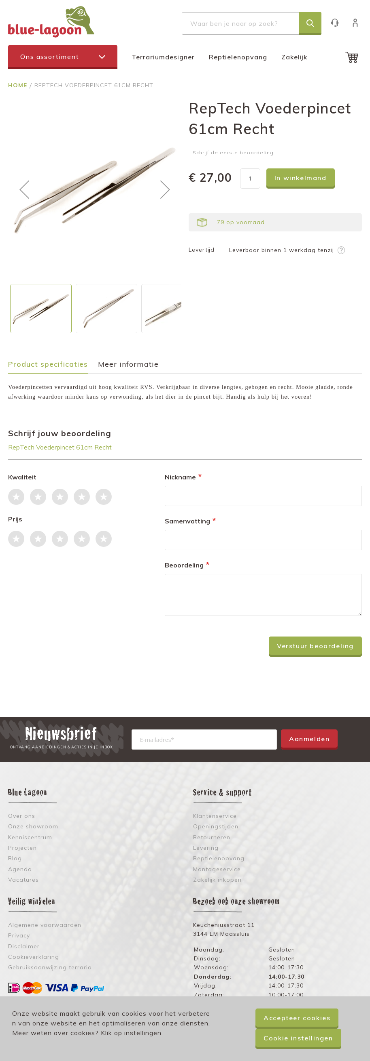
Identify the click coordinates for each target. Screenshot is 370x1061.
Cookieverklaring (33, 956)
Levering (206, 847)
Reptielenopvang (238, 57)
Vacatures (23, 879)
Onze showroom (33, 826)
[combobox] (251, 23)
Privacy (19, 935)
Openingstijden (215, 826)
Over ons (21, 815)
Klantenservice (339, 22)
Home (18, 85)
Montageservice (217, 869)
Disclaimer (24, 946)
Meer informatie (128, 364)
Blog (15, 858)
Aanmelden (309, 739)
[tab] (52, 367)
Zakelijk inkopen (217, 879)
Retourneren (211, 837)
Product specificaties (48, 364)
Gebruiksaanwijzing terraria (50, 967)
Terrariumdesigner (163, 57)
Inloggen (359, 22)
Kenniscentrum (30, 837)
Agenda (20, 869)
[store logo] (51, 22)
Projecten (22, 847)
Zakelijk (294, 57)
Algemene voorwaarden (44, 925)
